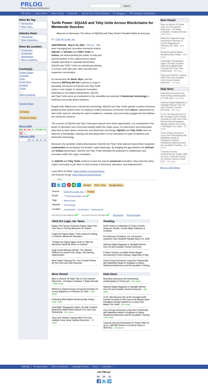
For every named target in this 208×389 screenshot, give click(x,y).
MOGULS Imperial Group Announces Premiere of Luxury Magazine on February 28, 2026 (75, 290)
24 (45, 139)
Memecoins (27, 23)
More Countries (27, 94)
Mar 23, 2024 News (170, 167)
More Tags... (27, 26)
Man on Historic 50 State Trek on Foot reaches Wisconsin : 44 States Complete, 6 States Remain (75, 280)
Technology (27, 37)
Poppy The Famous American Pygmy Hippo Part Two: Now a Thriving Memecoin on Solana (74, 227)
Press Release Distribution (35, 6)
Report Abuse (134, 215)
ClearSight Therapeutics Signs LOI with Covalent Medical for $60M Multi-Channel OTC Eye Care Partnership (74, 309)
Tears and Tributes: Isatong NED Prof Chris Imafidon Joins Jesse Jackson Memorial (72, 319)
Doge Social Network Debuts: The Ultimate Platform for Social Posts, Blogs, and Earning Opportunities (73, 252)
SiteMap (25, 366)
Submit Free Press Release (95, 13)
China (23, 88)
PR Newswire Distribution (142, 13)
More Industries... (30, 40)
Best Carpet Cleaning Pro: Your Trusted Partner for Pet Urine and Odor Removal (74, 261)
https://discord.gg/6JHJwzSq (86, 174)
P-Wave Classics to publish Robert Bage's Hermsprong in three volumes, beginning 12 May (126, 253)
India (22, 79)
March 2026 (25, 126)
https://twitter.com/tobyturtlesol (89, 171)
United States (26, 72)
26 (37, 139)
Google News (116, 185)
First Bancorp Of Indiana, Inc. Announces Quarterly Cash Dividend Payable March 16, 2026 (126, 237)
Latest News (41, 13)
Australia (24, 75)
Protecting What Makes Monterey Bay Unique (73, 299)
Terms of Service (59, 366)
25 (41, 139)
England (24, 85)
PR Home (26, 13)
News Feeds (57, 13)
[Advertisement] (130, 69)
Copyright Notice (80, 366)
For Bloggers (119, 13)
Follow (91, 191)
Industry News (26, 103)
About (95, 366)
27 (33, 139)
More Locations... (30, 59)
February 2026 (27, 136)
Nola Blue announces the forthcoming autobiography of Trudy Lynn (120, 280)
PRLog (90, 45)
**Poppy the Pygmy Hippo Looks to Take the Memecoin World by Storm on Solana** (72, 243)
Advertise (106, 366)
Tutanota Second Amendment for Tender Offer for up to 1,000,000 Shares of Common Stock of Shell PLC (126, 325)
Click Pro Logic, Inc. (65, 39)
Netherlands (27, 56)
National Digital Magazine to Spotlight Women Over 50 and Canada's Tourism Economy (124, 245)
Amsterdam (27, 50)
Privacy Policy (40, 366)
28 (29, 139)
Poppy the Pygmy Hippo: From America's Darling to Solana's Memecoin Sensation (74, 235)
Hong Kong (25, 82)
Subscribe (72, 13)
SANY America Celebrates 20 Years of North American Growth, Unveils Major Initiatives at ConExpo (124, 228)
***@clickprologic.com (75, 196)
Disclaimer (118, 215)
